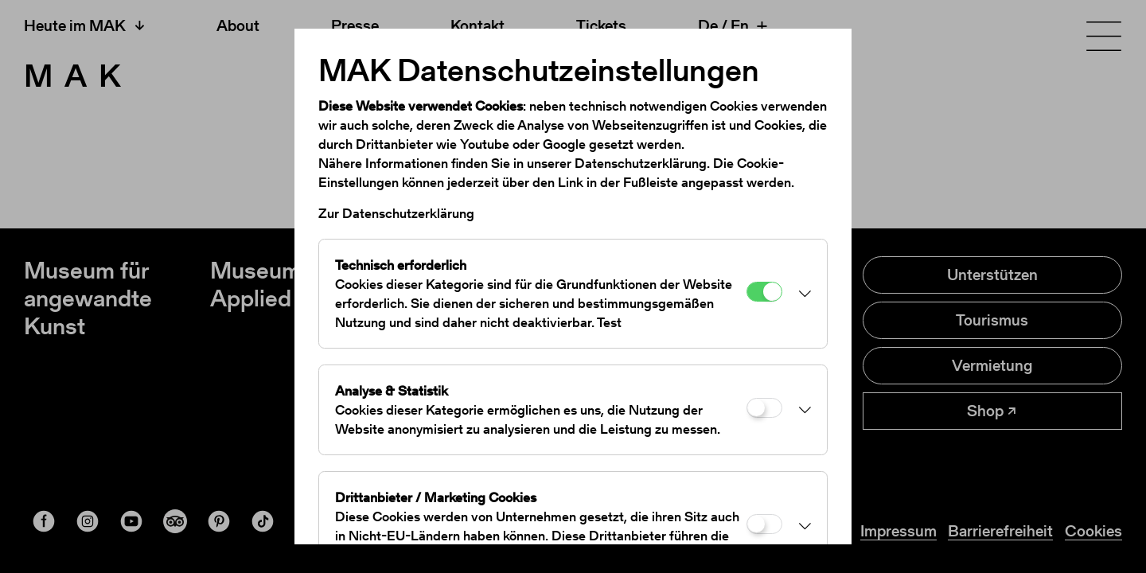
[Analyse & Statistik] (764, 408)
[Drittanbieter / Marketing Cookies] (764, 524)
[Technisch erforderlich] (764, 292)
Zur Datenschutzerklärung (396, 213)
